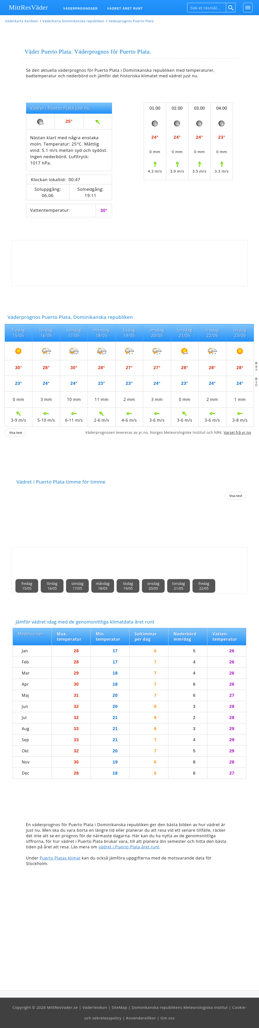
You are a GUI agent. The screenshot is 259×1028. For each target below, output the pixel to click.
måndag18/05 (102, 586)
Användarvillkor (141, 1017)
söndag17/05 (77, 586)
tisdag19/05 (128, 586)
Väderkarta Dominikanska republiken (73, 21)
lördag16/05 (52, 586)
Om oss (167, 1017)
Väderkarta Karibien (21, 21)
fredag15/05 (26, 586)
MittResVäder (28, 7)
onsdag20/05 (153, 586)
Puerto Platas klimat (60, 858)
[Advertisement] (129, 263)
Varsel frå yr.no (237, 432)
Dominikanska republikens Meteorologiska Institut (180, 1007)
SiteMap (119, 1007)
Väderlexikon (94, 1007)
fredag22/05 (204, 586)
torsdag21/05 (178, 586)
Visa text (15, 432)
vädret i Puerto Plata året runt (128, 847)
